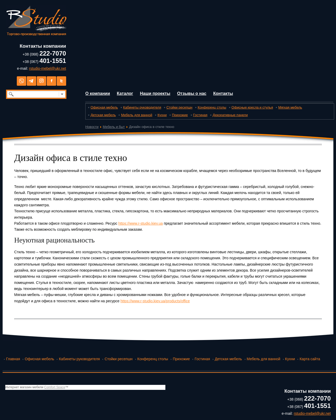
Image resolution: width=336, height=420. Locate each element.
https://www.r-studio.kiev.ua (140, 223)
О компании (97, 93)
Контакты (223, 93)
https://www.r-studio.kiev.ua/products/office (155, 301)
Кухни (162, 115)
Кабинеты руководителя (142, 107)
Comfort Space (54, 387)
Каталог (125, 93)
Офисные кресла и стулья (252, 107)
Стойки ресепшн (179, 107)
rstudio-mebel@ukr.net (47, 68)
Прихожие (180, 115)
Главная (13, 359)
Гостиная (200, 115)
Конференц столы (212, 107)
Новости (91, 127)
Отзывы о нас (192, 93)
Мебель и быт (114, 127)
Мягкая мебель (290, 107)
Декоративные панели (230, 115)
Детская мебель (103, 115)
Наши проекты (155, 93)
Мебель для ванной (136, 115)
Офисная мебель (104, 107)
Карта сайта (310, 359)
